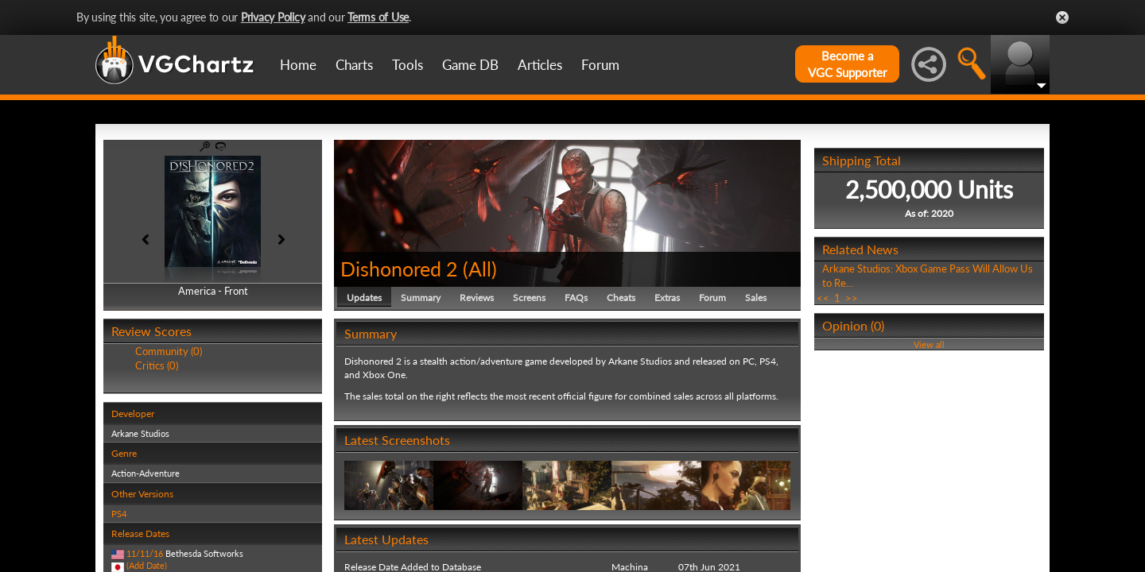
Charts (354, 64)
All (479, 268)
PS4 (118, 513)
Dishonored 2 (399, 268)
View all (929, 344)
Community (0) (168, 351)
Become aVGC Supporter (847, 63)
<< (823, 298)
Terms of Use (378, 17)
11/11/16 (144, 553)
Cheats (621, 297)
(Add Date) (146, 565)
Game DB (470, 64)
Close (1062, 17)
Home (298, 64)
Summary (421, 297)
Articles (540, 64)
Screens (529, 297)
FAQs (576, 297)
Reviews (477, 297)
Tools (407, 64)
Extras (667, 297)
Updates (364, 297)
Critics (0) (156, 365)
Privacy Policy (273, 17)
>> (851, 298)
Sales (756, 297)
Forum (600, 64)
